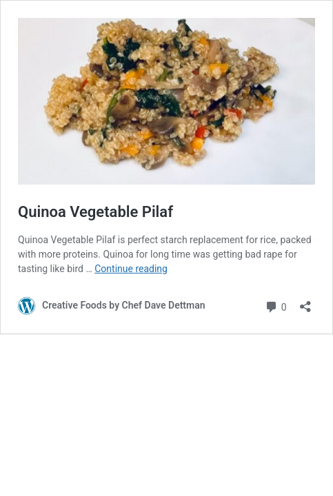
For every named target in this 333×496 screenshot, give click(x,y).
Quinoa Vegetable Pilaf (95, 211)
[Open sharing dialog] (305, 302)
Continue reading (131, 268)
